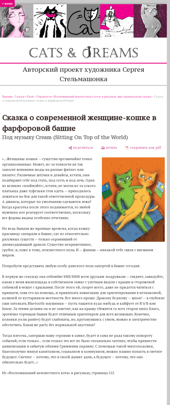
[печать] (109, 147)
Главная (7, 96)
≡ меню (7, 3)
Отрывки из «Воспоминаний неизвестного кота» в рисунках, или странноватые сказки (93, 96)
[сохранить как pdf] (143, 147)
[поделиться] (81, 147)
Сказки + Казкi (24, 96)
